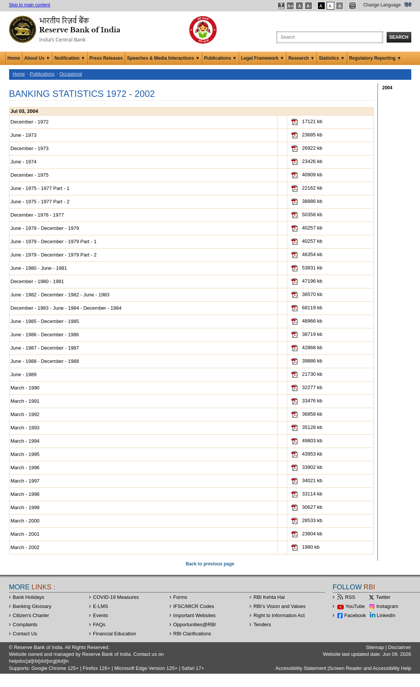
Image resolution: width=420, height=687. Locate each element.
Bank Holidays (28, 597)
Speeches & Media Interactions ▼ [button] (163, 58)
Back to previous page (210, 564)
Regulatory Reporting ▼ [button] (375, 58)
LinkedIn (386, 615)
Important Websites (194, 615)
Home (14, 58)
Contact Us (25, 633)
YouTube (355, 606)
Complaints (25, 624)
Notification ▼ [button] (69, 58)
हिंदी (407, 5)
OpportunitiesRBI (194, 624)
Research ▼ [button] (301, 58)
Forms (180, 597)
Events (100, 615)
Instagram (387, 606)
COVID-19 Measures (116, 597)
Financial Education (114, 633)
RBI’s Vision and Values (279, 606)
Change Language (382, 5)
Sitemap (375, 647)
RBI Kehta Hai (269, 597)
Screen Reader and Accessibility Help (370, 668)
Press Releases (106, 58)
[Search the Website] (329, 37)
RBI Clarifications (192, 633)
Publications (42, 74)
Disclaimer (399, 647)
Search (399, 37)
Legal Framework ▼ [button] (262, 58)
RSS (350, 597)
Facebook (355, 615)
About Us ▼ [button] (37, 58)
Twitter (383, 597)
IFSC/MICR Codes (193, 606)
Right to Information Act (279, 615)
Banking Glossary (32, 606)
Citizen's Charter (31, 615)
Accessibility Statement (300, 668)
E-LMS (100, 606)
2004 (387, 87)
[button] (281, 5)
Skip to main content (29, 5)
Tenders (262, 624)
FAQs (99, 624)
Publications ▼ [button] (220, 58)
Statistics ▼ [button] (332, 58)
